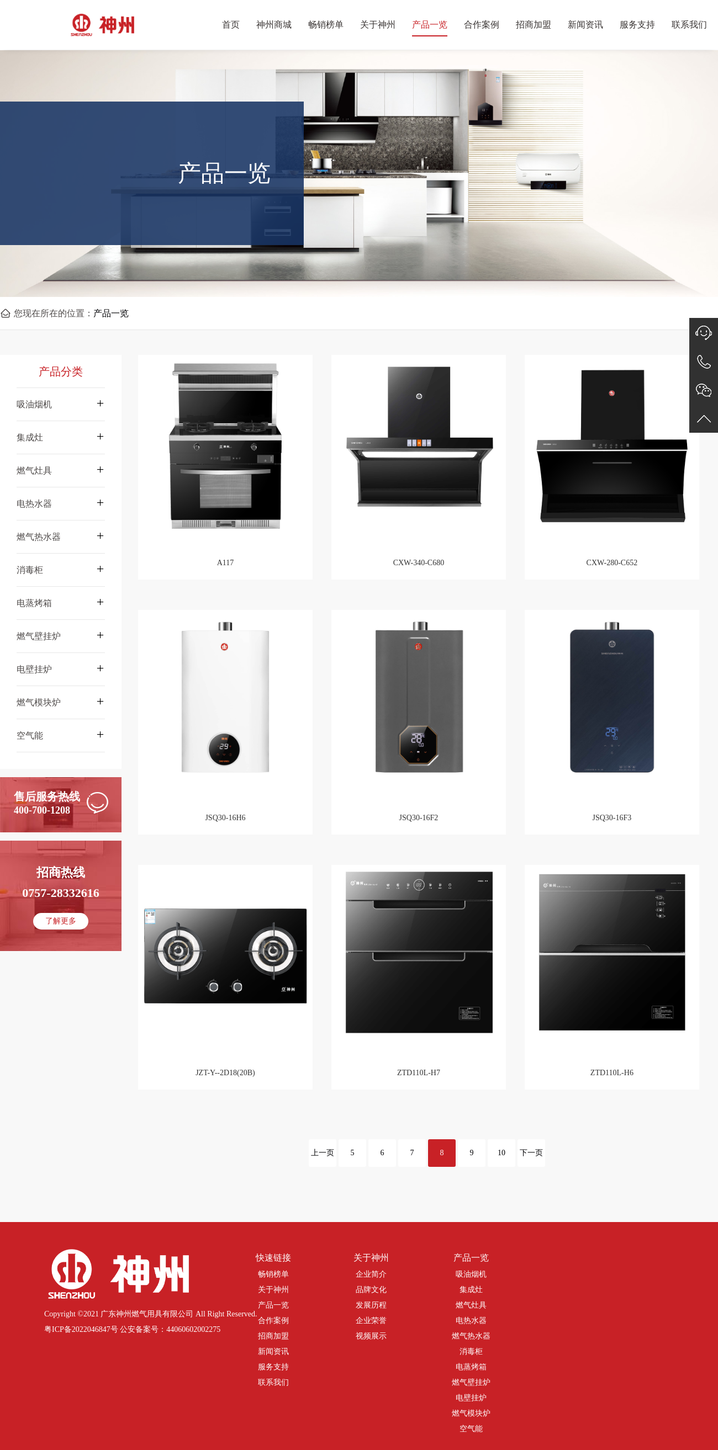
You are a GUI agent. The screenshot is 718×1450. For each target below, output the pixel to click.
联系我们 (689, 24)
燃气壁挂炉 (471, 1382)
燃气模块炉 (471, 1413)
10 (501, 1153)
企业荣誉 (371, 1320)
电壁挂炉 (471, 1398)
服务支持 (637, 24)
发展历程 (371, 1305)
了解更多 (60, 921)
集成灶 (471, 1290)
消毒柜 (471, 1351)
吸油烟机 (471, 1274)
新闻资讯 (585, 24)
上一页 (322, 1153)
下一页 (531, 1153)
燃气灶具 (471, 1305)
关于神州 (377, 24)
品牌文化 (371, 1290)
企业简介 (371, 1274)
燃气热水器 (471, 1336)
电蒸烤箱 (471, 1367)
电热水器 (471, 1320)
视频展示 (371, 1336)
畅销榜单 (326, 24)
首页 (231, 24)
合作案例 (481, 24)
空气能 (471, 1429)
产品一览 (429, 24)
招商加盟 (533, 24)
